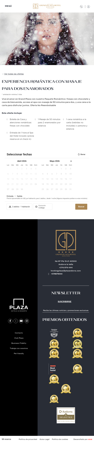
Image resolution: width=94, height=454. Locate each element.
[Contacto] (81, 6)
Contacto (19, 333)
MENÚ (8, 6)
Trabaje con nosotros (19, 348)
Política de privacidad (28, 439)
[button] (17, 169)
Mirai (90, 439)
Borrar (81, 154)
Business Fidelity (18, 343)
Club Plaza (18, 338)
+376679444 (56, 274)
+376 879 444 (66, 268)
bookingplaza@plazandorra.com (66, 271)
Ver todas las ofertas (14, 74)
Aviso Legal (44, 439)
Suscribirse (64, 302)
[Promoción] (44, 208)
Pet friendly (19, 353)
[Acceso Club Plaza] (88, 6)
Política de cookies (60, 439)
